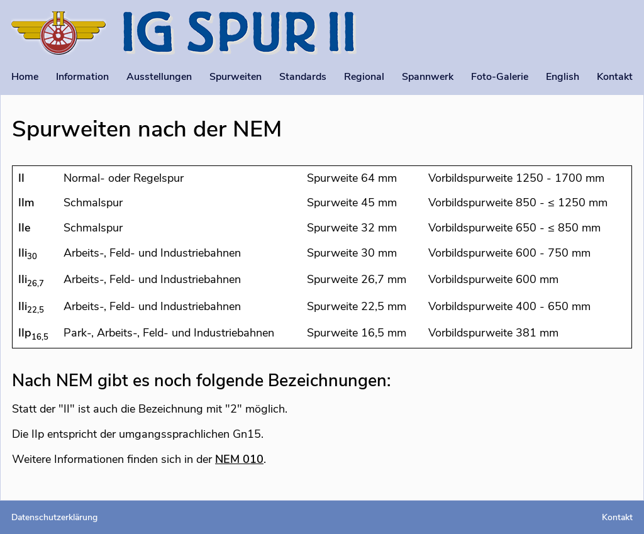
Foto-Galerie (499, 77)
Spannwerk (427, 77)
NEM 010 (239, 459)
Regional (364, 77)
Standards (302, 77)
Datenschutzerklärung (54, 517)
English (562, 77)
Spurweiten (235, 77)
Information (82, 77)
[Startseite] (58, 34)
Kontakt (615, 77)
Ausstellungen (159, 77)
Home (24, 77)
